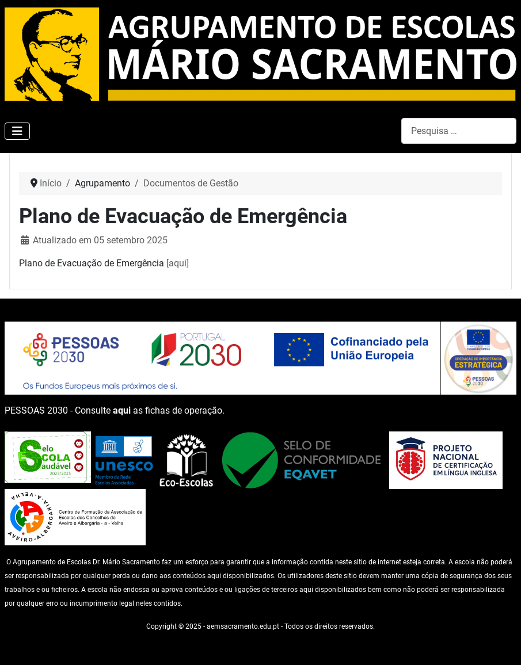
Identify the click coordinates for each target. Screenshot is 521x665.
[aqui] (177, 263)
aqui (122, 410)
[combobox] (458, 131)
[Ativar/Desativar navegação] (17, 131)
